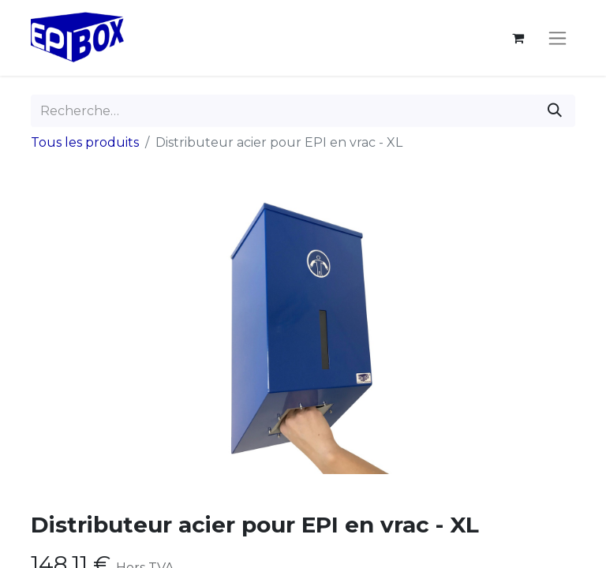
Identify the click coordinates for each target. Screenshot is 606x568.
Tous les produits (85, 142)
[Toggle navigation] (557, 38)
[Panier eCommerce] (517, 38)
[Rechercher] (554, 111)
